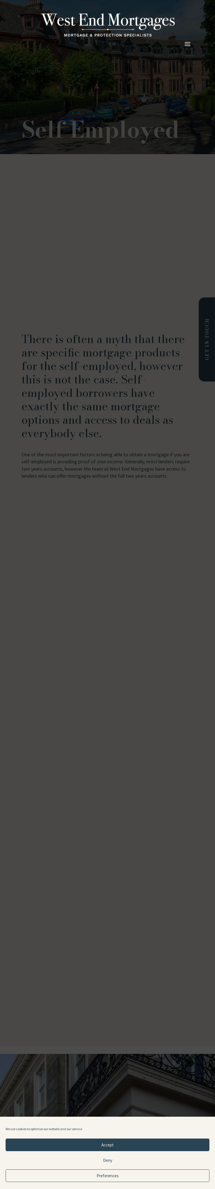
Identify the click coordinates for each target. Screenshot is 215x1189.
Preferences (108, 1175)
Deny (107, 1160)
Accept (107, 1145)
